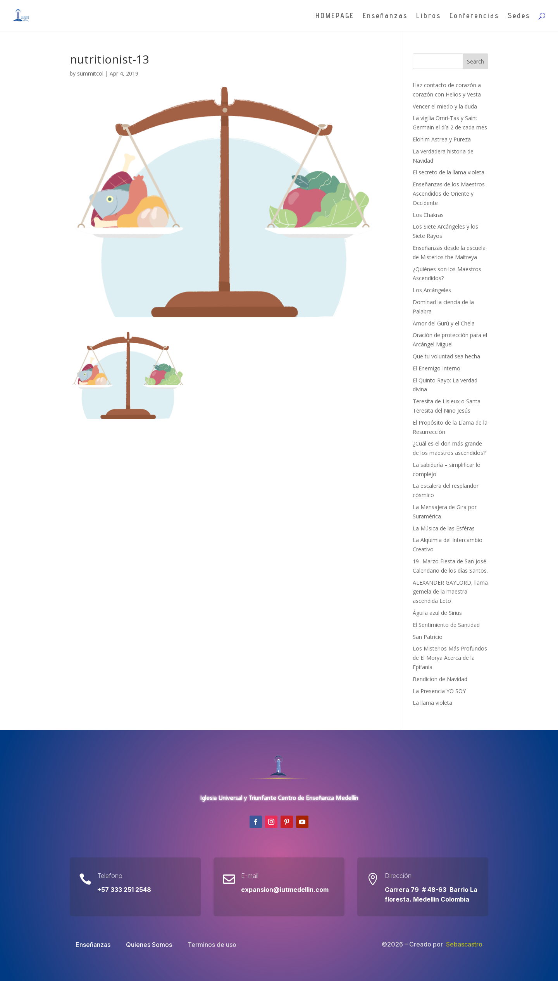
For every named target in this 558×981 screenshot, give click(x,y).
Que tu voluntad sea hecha (446, 356)
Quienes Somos (149, 944)
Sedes (519, 16)
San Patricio (428, 636)
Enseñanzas (385, 16)
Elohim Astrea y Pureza (442, 139)
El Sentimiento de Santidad (446, 624)
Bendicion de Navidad (440, 679)
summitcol (90, 73)
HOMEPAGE (334, 16)
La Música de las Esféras (444, 528)
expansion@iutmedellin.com (285, 889)
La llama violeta (432, 702)
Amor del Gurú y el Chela (444, 323)
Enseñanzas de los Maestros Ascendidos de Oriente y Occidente (449, 194)
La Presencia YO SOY (439, 691)
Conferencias (474, 16)
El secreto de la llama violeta (448, 172)
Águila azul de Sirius (437, 612)
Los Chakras (428, 215)
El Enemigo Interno (436, 368)
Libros (428, 16)
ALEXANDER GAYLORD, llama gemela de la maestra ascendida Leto (450, 592)
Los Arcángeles (432, 290)
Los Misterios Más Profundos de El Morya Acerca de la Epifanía (450, 658)
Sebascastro (464, 944)
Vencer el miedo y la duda (445, 106)
